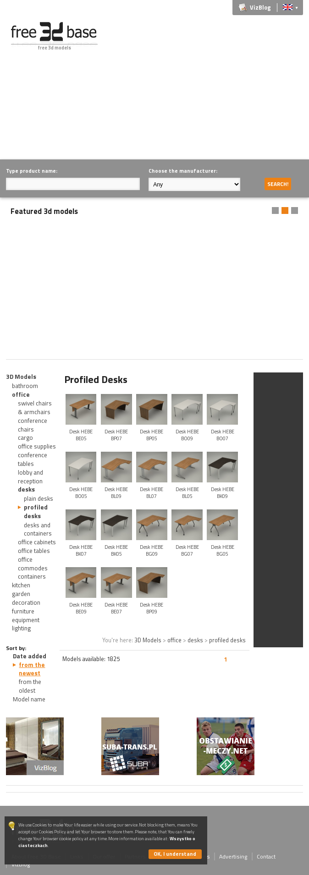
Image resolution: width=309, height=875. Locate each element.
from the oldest (30, 686)
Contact (266, 856)
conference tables (32, 459)
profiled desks (36, 511)
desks (26, 489)
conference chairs (32, 425)
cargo (25, 437)
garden (21, 593)
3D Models (21, 376)
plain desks (38, 498)
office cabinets (37, 542)
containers (32, 576)
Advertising (233, 856)
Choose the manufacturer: (183, 171)
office (21, 394)
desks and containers (38, 529)
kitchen (21, 585)
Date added (29, 656)
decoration (26, 602)
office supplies (37, 446)
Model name (29, 699)
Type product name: (31, 171)
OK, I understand (175, 854)
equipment (25, 619)
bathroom (25, 385)
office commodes (33, 564)
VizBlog (260, 7)
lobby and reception (30, 477)
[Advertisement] (211, 86)
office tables (34, 550)
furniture (23, 611)
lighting (21, 628)
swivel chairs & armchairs (35, 407)
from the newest (32, 669)
